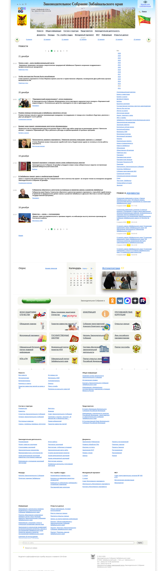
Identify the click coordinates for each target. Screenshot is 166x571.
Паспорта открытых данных (59, 516)
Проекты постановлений (120, 442)
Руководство (23, 408)
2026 (119, 53)
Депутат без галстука (123, 108)
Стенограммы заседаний (27, 447)
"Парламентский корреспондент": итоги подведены (52, 99)
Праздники (120, 164)
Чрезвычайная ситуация (124, 183)
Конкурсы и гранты (25, 383)
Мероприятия (119, 483)
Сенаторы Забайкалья (124, 169)
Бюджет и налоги (122, 97)
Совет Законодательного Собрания (60, 414)
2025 (119, 55)
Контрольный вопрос (123, 129)
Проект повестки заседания (28, 444)
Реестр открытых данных (58, 513)
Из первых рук (53, 375)
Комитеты (22, 411)
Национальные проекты (124, 141)
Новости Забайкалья (123, 145)
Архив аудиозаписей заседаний (58, 458)
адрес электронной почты (116, 565)
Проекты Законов (118, 447)
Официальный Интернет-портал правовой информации (30, 349)
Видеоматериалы (24, 381)
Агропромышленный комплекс (126, 92)
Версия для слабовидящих (145, 5)
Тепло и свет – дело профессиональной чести (36, 63)
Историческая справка (90, 380)
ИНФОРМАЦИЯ (89, 312)
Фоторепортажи (111, 268)
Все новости (23, 375)
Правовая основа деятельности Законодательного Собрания (93, 376)
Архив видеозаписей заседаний (58, 455)
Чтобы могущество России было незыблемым (37, 76)
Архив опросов (51, 268)
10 (84, 278)
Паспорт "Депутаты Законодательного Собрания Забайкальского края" (63, 528)
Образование (121, 148)
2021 (119, 65)
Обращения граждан (28, 324)
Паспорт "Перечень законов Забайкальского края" (59, 533)
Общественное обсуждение (125, 150)
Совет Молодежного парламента (93, 481)
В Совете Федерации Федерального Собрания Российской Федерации (94, 409)
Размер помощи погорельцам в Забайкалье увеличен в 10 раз (43, 113)
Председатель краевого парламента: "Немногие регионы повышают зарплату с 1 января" (67, 140)
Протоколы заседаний (55, 444)
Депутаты (51, 408)
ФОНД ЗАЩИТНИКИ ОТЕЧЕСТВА (28, 313)
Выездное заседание (123, 104)
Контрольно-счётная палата (125, 127)
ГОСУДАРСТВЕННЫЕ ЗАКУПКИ (60, 336)
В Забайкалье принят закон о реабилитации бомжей (39, 176)
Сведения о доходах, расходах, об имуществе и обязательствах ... (59, 417)
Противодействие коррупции (60, 487)
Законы (85, 455)
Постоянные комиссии (26, 421)
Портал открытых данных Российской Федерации (93, 360)
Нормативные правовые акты (60, 475)
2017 (119, 74)
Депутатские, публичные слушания (59, 447)
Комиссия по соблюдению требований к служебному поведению (63, 483)
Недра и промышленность (125, 143)
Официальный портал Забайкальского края (60, 360)
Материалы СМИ (122, 131)
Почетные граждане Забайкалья (29, 478)
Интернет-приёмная (36, 300)
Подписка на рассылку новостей (59, 389)
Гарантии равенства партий (62, 324)
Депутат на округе (122, 110)
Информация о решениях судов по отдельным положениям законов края (31, 523)
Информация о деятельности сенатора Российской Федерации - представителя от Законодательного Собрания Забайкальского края (96, 416)
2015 (119, 79)
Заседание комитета (123, 124)
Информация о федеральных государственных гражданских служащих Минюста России (96, 389)
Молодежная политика (124, 134)
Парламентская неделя (124, 157)
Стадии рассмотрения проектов (58, 453)
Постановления (117, 450)
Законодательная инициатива (126, 122)
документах (133, 193)
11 (87, 278)
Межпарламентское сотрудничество (31, 453)
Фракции (51, 411)
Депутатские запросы (55, 461)
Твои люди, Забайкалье (124, 180)
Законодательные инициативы (29, 450)
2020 (119, 67)
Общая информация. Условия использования (60, 509)
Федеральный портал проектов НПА (60, 348)
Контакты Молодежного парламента (94, 486)
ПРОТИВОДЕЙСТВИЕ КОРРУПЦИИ (124, 313)
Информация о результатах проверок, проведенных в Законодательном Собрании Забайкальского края (31, 510)
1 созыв (85, 475)
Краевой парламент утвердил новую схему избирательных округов (58, 163)
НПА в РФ (24, 359)
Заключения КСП (88, 450)
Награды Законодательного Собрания (94, 336)
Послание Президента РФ (125, 162)
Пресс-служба (52, 386)
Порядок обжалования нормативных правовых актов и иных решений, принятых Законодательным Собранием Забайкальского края (32, 517)
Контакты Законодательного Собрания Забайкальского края (95, 383)
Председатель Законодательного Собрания (130, 166)
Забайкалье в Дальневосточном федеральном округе (133, 120)
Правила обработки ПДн (90, 444)
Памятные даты (122, 152)
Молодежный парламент (124, 136)
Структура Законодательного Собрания (32, 414)
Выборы (119, 101)
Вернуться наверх (31, 548)
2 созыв (85, 478)
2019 (119, 69)
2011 (119, 88)
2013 (119, 83)
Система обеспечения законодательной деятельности (92, 349)
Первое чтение (87, 453)
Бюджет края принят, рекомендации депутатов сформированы (43, 126)
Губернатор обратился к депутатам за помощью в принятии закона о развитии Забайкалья (67, 190)
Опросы (50, 383)
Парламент (120, 155)
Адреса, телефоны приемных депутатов (32, 424)
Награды (119, 138)
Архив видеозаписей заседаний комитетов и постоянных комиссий (30, 456)
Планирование (23, 442)
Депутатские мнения (123, 113)
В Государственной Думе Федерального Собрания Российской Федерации (95, 422)
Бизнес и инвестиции (123, 94)
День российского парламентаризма (122, 336)
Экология (120, 185)
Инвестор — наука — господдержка (46, 214)
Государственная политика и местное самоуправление (134, 106)
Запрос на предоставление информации (64, 519)
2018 (119, 72)
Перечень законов (118, 444)
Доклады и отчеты (88, 447)
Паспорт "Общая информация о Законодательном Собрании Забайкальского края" (61, 523)
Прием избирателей (54, 421)
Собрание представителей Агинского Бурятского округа (94, 325)
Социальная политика (123, 173)
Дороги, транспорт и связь (125, 115)
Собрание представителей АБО (126, 171)
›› (66, 51)
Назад (21, 235)
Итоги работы (52, 442)
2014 (119, 81)
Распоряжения (117, 453)
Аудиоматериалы (54, 381)
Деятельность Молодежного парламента (96, 484)
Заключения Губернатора (91, 442)
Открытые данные (122, 324)
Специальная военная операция (127, 176)
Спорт (119, 178)
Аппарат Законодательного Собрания (31, 417)
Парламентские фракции (124, 159)
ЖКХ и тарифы (121, 117)
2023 (119, 60)
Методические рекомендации (124, 480)
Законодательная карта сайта (58, 450)
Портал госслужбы (122, 347)
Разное (114, 455)
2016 (119, 76)
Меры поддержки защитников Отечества (63, 313)
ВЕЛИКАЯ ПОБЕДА (123, 99)
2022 (119, 62)
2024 (119, 58)
